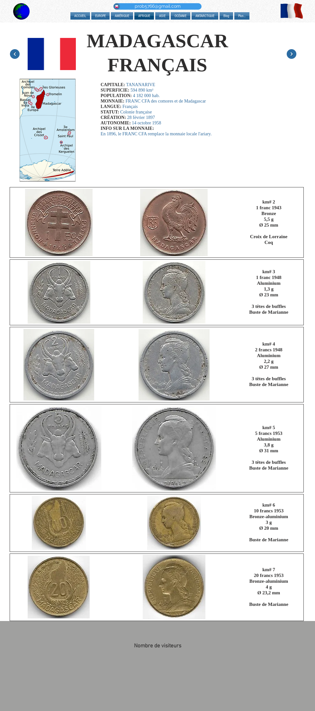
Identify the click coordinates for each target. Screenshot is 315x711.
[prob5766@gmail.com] (157, 6)
